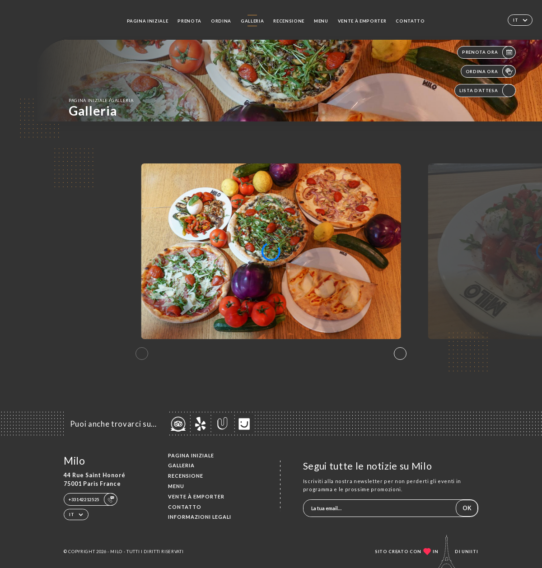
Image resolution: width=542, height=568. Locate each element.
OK (467, 508)
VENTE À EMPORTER (362, 21)
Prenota (189, 21)
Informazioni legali (199, 517)
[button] (400, 353)
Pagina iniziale (147, 21)
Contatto (410, 21)
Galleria (252, 21)
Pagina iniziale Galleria (101, 100)
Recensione (288, 21)
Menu (321, 21)
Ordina (221, 21)
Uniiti (470, 551)
